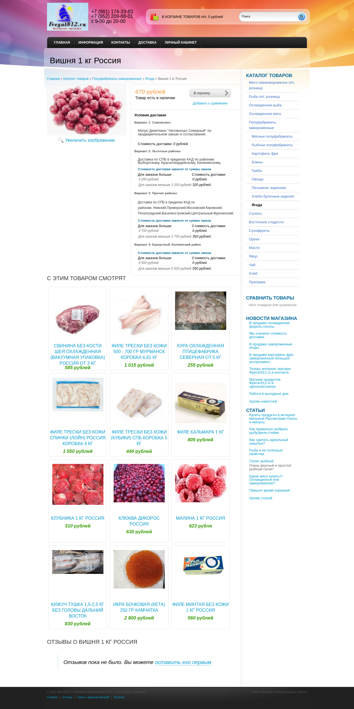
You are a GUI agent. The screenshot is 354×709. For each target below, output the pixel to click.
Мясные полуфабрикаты (272, 136)
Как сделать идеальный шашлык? (268, 441)
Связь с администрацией (93, 697)
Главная (62, 42)
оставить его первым (183, 662)
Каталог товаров (76, 79)
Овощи (257, 179)
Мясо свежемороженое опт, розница (272, 85)
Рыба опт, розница (264, 96)
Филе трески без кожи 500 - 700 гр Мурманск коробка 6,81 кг (139, 351)
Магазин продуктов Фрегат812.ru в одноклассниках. (264, 383)
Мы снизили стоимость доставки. (268, 335)
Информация (90, 42)
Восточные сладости (266, 222)
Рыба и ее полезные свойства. (266, 452)
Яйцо (253, 256)
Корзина (119, 697)
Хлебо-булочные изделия (273, 196)
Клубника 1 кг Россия (78, 518)
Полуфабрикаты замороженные (117, 79)
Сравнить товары (270, 298)
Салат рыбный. (261, 461)
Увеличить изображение (90, 140)
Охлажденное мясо (265, 114)
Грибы (257, 171)
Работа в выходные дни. (269, 394)
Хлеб (253, 273)
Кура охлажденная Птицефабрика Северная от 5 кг (200, 351)
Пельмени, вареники (269, 188)
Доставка (147, 42)
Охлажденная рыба (265, 105)
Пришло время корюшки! (269, 490)
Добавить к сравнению (210, 103)
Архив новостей (263, 401)
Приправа (257, 282)
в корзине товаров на (184, 17)
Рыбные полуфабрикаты (272, 145)
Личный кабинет (181, 42)
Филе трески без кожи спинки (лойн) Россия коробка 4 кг (77, 438)
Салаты (255, 213)
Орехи (254, 239)
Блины (257, 162)
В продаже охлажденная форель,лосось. (269, 325)
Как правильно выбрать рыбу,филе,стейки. (268, 431)
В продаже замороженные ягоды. (270, 346)
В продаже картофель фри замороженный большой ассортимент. (271, 358)
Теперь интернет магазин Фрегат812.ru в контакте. (270, 370)
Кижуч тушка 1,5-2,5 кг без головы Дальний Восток (78, 610)
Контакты (120, 42)
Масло (254, 248)
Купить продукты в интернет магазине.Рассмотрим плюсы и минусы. (273, 418)
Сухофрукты (259, 231)
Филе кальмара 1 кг (200, 432)
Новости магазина (271, 318)
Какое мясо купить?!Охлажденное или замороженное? (265, 479)
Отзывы (67, 697)
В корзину (202, 93)
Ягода (149, 79)
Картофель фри (265, 153)
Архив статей (260, 498)
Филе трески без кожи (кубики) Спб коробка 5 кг (139, 438)
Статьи (255, 410)
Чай (252, 265)
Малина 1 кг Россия (200, 518)
